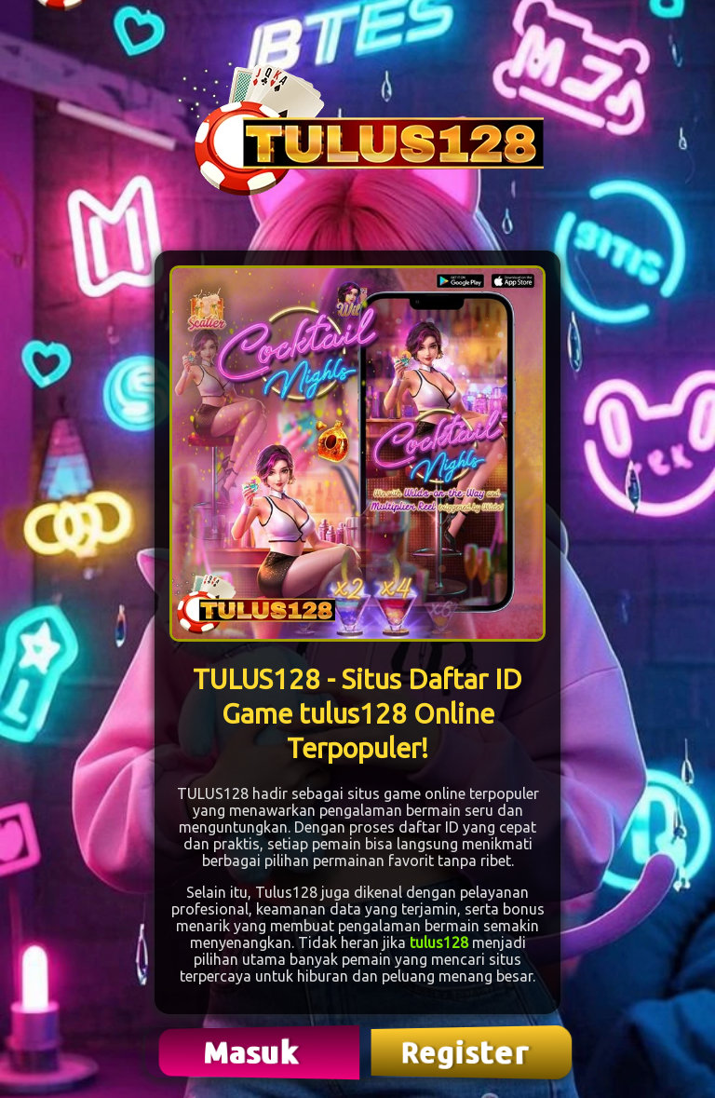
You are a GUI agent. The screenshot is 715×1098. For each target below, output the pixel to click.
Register (466, 1052)
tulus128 (439, 942)
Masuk (253, 1052)
